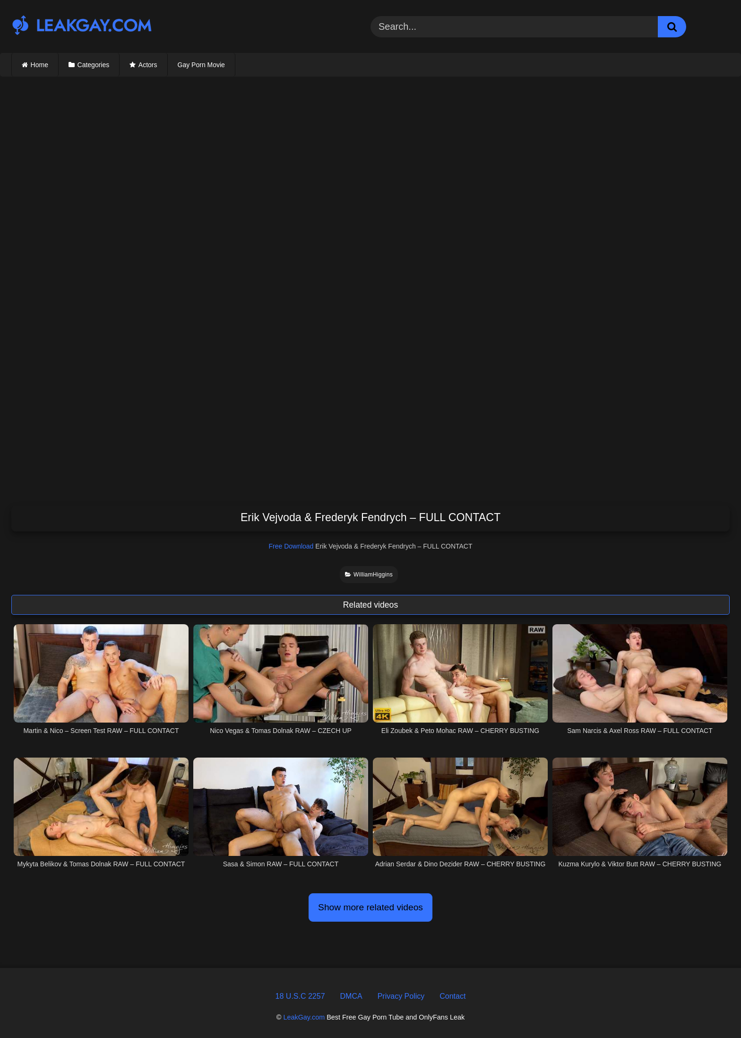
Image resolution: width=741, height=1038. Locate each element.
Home (39, 65)
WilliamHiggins (369, 574)
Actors (147, 65)
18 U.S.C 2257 (300, 996)
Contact (452, 996)
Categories (94, 65)
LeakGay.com (304, 1017)
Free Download (290, 546)
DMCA (351, 996)
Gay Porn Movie (201, 65)
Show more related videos (370, 907)
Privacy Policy (401, 996)
